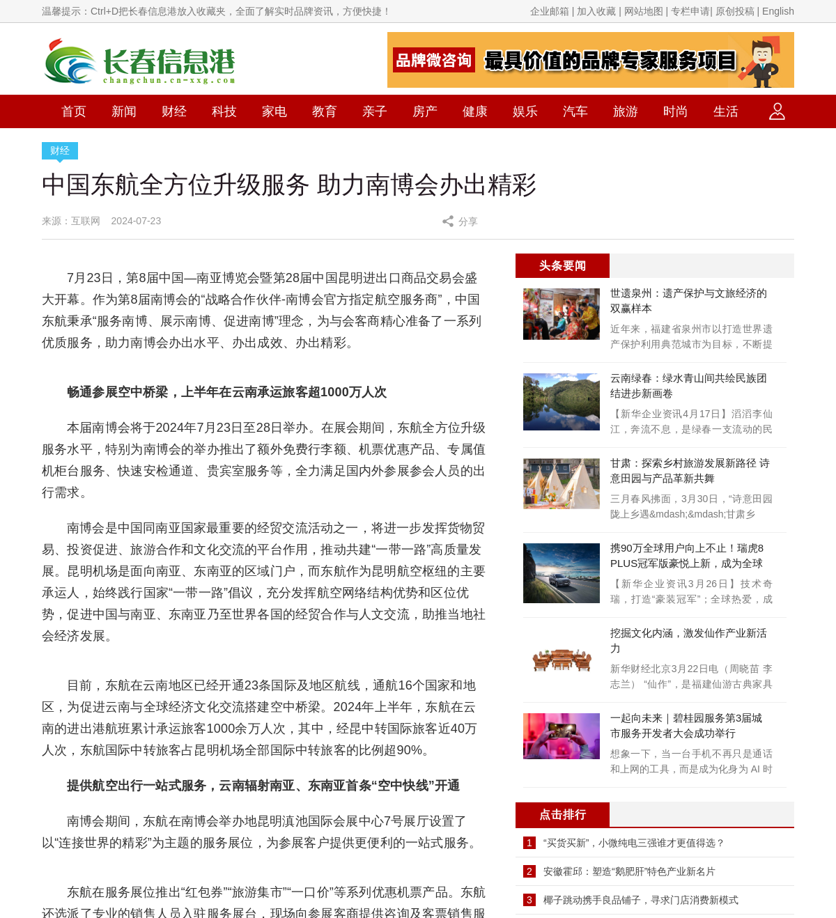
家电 (274, 111)
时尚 (675, 111)
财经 (174, 111)
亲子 (374, 111)
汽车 (575, 111)
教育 (324, 111)
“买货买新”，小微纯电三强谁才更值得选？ (634, 842)
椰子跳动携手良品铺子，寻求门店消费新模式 (640, 899)
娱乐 (525, 111)
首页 (73, 111)
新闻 (124, 111)
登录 (777, 112)
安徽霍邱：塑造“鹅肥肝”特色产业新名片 (629, 871)
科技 (224, 111)
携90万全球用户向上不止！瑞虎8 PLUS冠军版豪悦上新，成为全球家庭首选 (687, 563)
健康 (475, 111)
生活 (725, 111)
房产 (425, 111)
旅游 (625, 111)
